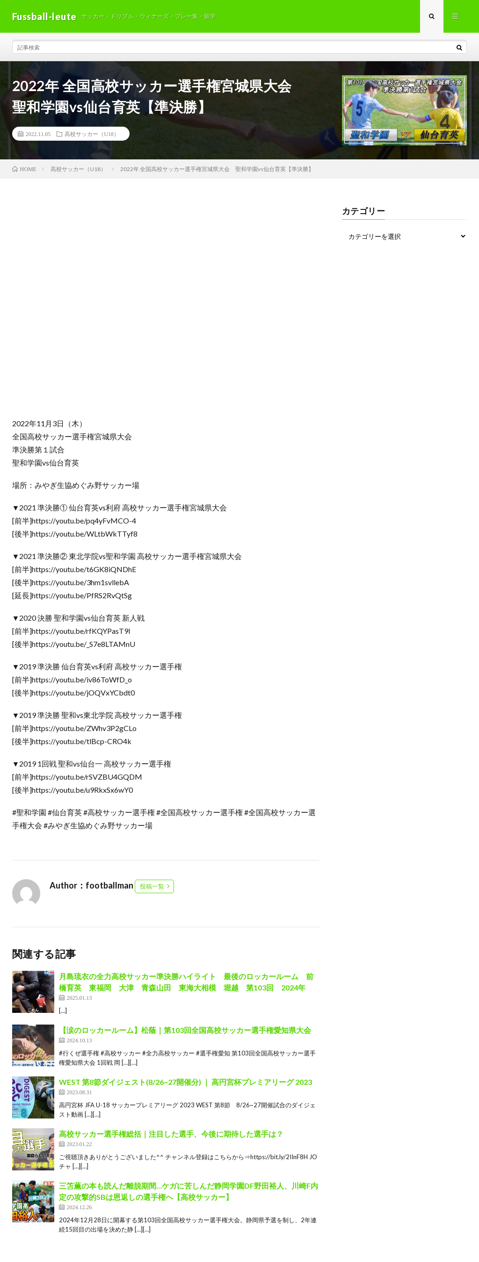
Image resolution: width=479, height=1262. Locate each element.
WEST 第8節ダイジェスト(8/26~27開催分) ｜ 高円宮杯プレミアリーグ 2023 (185, 1081)
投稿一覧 (152, 886)
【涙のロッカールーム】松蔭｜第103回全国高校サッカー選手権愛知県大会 (185, 1029)
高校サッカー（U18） (92, 133)
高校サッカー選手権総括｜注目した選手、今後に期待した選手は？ (171, 1133)
